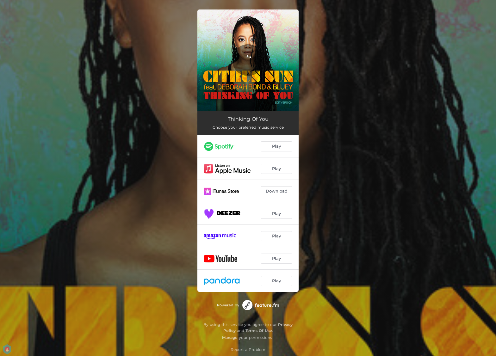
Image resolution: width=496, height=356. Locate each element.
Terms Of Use (258, 330)
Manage (230, 337)
